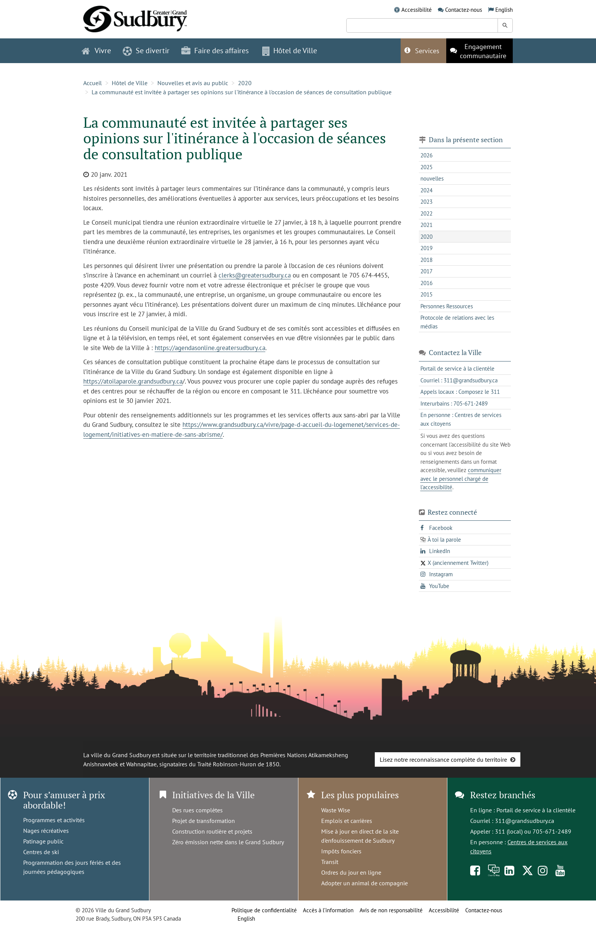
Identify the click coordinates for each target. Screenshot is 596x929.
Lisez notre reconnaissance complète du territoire (443, 759)
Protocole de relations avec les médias (457, 322)
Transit (329, 862)
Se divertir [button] (146, 50)
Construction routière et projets (212, 831)
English (504, 9)
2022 (426, 213)
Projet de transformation (203, 820)
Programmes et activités (54, 820)
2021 (426, 224)
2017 (426, 271)
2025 (426, 167)
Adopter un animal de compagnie (364, 883)
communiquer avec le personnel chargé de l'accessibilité (460, 478)
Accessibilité (416, 9)
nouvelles (432, 178)
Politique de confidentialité (264, 910)
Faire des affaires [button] (215, 50)
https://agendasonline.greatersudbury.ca (210, 348)
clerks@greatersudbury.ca (255, 275)
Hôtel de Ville (129, 83)
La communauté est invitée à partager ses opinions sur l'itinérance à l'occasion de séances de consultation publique (242, 92)
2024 (426, 190)
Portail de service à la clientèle (535, 810)
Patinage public (43, 841)
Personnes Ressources (446, 306)
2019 (426, 248)
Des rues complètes (197, 810)
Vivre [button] (96, 50)
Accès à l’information (328, 910)
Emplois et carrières (346, 820)
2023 (426, 201)
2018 (426, 259)
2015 (426, 294)
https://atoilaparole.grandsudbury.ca (132, 381)
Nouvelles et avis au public (192, 83)
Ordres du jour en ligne (351, 872)
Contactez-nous (463, 9)
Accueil (92, 83)
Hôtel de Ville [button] (289, 50)
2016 (426, 283)
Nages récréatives (46, 830)
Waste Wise (335, 810)
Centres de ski (41, 852)
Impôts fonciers (341, 851)
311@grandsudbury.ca (524, 820)
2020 (245, 83)
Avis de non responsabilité (391, 910)
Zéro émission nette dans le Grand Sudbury (228, 842)
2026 (426, 155)
